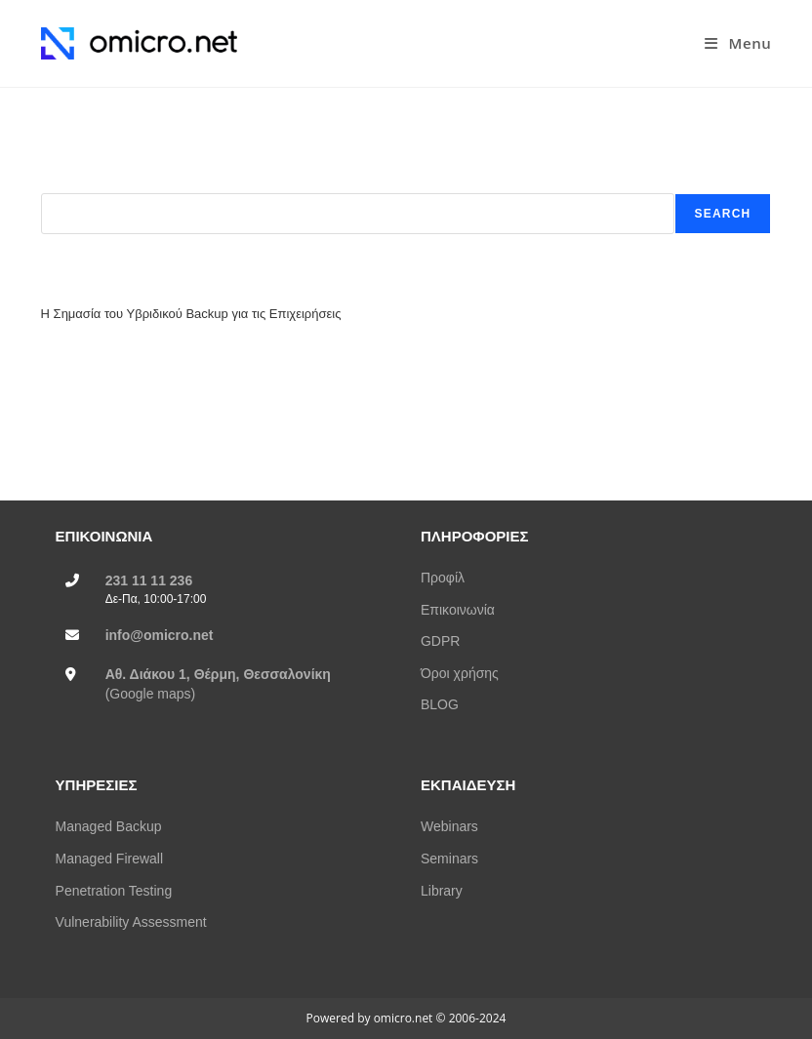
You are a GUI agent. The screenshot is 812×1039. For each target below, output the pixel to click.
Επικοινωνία (458, 610)
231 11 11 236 (149, 580)
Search (62, 184)
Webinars (449, 826)
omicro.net (403, 1018)
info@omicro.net (159, 635)
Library (442, 891)
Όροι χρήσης (460, 673)
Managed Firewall (110, 858)
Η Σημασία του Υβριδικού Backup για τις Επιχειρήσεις (191, 313)
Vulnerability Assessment (131, 922)
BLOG (440, 704)
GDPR (440, 641)
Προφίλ (443, 577)
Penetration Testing (114, 891)
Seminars (449, 858)
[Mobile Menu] (738, 43)
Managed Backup (109, 826)
